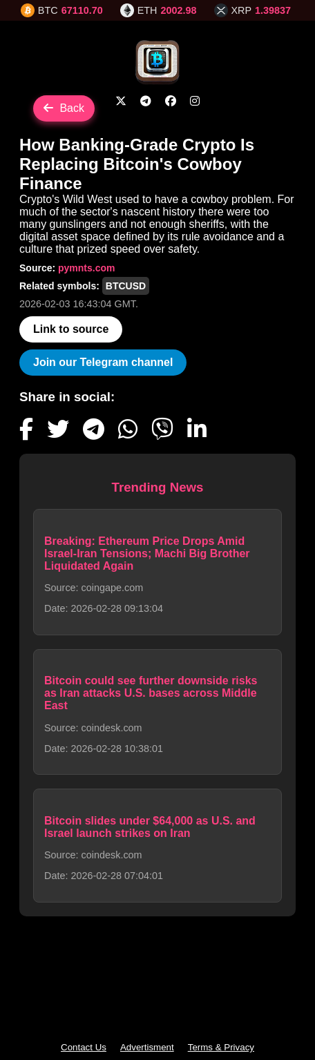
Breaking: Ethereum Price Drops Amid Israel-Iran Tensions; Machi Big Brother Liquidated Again (147, 553)
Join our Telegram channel (103, 362)
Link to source (70, 329)
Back (64, 108)
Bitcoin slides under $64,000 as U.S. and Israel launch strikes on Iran (150, 827)
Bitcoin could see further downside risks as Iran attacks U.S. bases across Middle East (151, 693)
